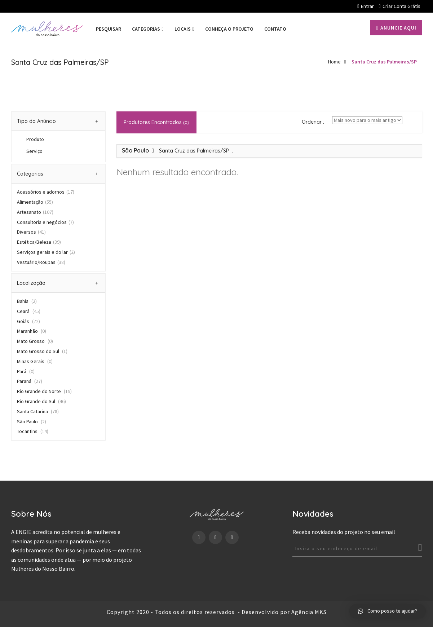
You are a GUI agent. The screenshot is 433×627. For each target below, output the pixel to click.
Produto (35, 139)
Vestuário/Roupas (41, 262)
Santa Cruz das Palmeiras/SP (384, 61)
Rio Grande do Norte (44, 391)
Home (334, 61)
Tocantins (32, 431)
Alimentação (35, 202)
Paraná (29, 381)
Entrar (365, 6)
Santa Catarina (38, 411)
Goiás (28, 321)
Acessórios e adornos (45, 192)
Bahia (27, 301)
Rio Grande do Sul (41, 401)
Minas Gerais (35, 361)
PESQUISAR (108, 29)
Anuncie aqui (396, 28)
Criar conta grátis (399, 6)
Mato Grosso (35, 341)
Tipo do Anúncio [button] (57, 121)
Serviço (34, 151)
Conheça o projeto (229, 29)
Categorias (148, 29)
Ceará (28, 311)
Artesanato (35, 212)
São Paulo (31, 421)
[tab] (59, 121)
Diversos (31, 232)
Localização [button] (57, 283)
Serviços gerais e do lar (46, 252)
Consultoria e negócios (45, 222)
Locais (184, 29)
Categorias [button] (57, 174)
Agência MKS (309, 611)
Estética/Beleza (39, 242)
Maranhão (31, 331)
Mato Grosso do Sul (42, 351)
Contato (275, 29)
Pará (26, 371)
